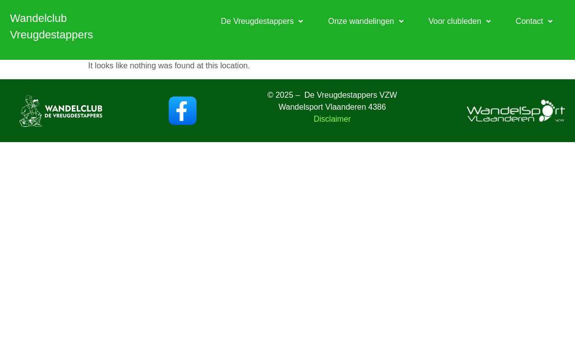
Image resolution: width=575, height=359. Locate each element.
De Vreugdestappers (262, 21)
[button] (261, 21)
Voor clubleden (460, 21)
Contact (534, 21)
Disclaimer (332, 119)
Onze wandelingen (366, 21)
